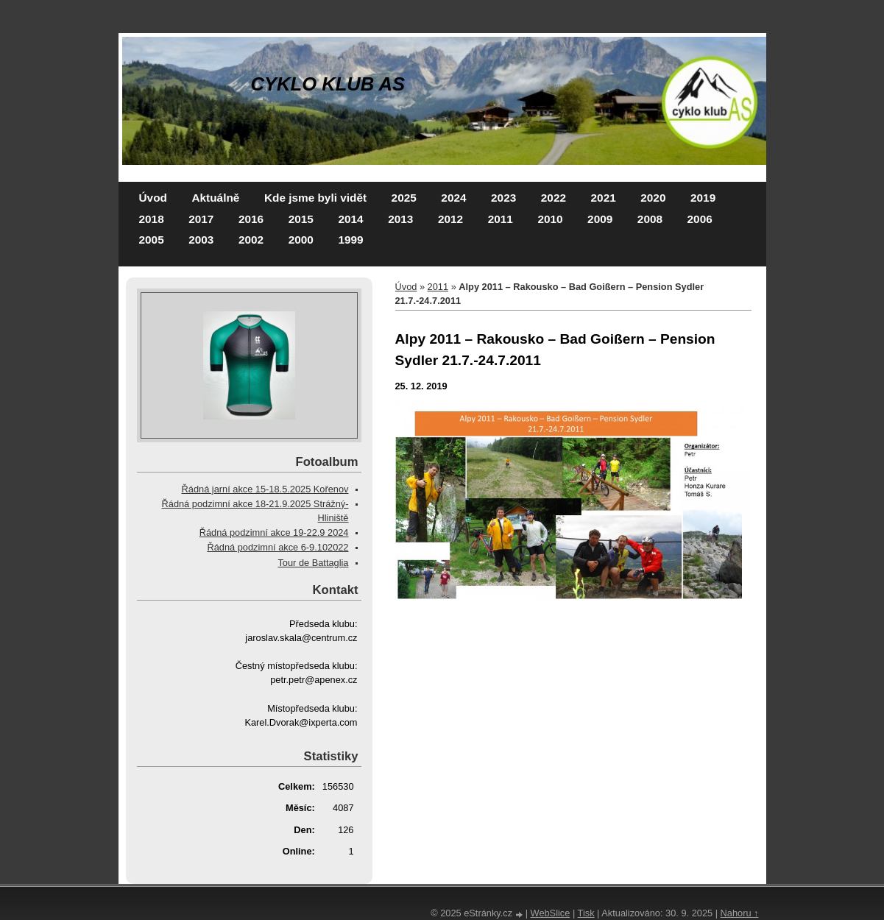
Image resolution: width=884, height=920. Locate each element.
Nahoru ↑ (740, 913)
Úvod (153, 197)
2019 (702, 197)
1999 (350, 239)
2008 (649, 219)
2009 (599, 219)
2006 (699, 219)
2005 (151, 239)
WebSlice (550, 913)
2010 (549, 219)
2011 (500, 219)
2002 (251, 239)
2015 (301, 219)
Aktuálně (215, 197)
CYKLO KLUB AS (328, 84)
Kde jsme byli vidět (315, 197)
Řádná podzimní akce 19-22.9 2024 (274, 532)
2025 (404, 197)
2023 (503, 197)
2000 (301, 239)
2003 (200, 239)
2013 (400, 219)
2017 (200, 219)
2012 (450, 219)
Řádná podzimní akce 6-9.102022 (277, 547)
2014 (350, 219)
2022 (553, 197)
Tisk (586, 913)
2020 (652, 197)
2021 (603, 197)
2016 (251, 219)
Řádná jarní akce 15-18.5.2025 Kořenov (265, 489)
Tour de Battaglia (312, 562)
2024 (453, 197)
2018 (151, 219)
